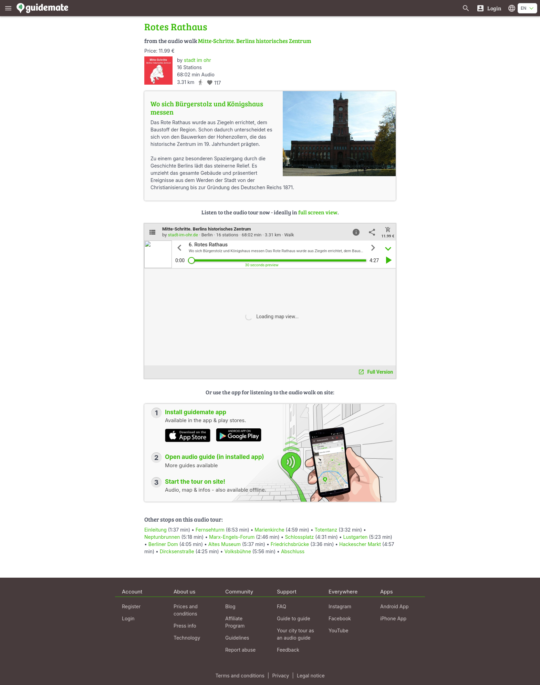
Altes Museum (224, 544)
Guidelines (237, 638)
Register (131, 606)
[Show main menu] (8, 8)
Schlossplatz (299, 537)
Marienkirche (269, 530)
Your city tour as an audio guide (295, 634)
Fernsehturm (210, 530)
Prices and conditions (186, 610)
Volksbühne (237, 551)
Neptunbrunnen (162, 537)
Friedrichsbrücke (290, 544)
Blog (230, 606)
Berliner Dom (163, 544)
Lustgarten (355, 537)
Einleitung (155, 530)
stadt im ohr (197, 60)
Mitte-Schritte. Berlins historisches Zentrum (254, 41)
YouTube (338, 630)
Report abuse (240, 650)
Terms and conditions (239, 675)
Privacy (280, 675)
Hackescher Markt (360, 544)
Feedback (288, 650)
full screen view (318, 212)
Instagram (340, 606)
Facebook (340, 618)
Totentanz (325, 530)
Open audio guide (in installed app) (214, 456)
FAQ (281, 606)
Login (128, 618)
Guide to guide (293, 618)
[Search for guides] (466, 8)
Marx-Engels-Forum (232, 537)
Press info (185, 626)
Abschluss (292, 551)
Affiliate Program (235, 622)
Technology (187, 638)
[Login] (489, 8)
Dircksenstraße (177, 551)
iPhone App (393, 618)
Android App (394, 606)
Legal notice (311, 675)
